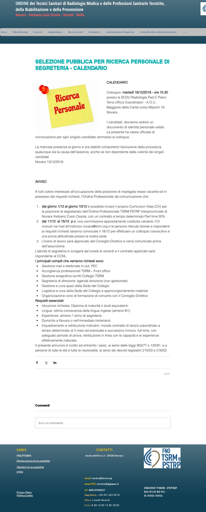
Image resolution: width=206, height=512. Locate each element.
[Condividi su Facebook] (37, 362)
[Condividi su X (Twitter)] (46, 362)
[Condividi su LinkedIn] (55, 362)
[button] (55, 32)
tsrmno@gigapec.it (108, 483)
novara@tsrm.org (102, 478)
